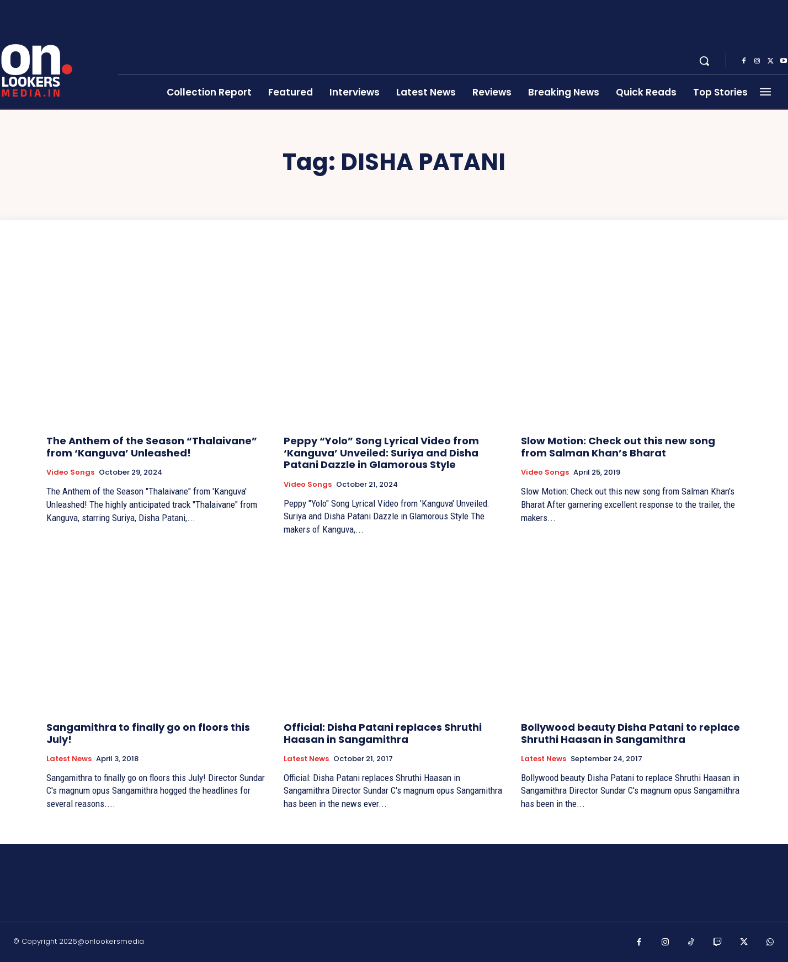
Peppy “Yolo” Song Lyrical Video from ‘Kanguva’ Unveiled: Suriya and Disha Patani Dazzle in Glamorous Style (381, 452)
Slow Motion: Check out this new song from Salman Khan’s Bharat (618, 447)
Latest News (69, 758)
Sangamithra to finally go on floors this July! (148, 733)
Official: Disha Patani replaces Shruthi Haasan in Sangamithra (383, 733)
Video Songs (70, 472)
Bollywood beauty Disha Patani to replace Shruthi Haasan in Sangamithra (630, 733)
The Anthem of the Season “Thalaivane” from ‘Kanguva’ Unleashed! (151, 447)
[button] (704, 60)
